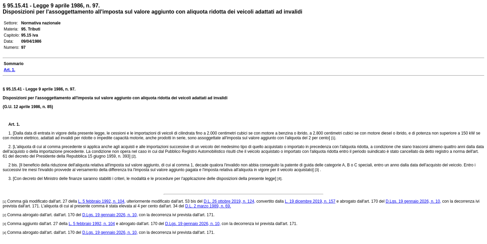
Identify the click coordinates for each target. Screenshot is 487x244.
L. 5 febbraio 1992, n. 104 (92, 223)
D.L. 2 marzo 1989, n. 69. (208, 206)
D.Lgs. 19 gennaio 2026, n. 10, (413, 201)
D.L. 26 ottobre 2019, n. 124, (229, 201)
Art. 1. (14, 124)
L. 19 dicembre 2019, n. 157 (310, 201)
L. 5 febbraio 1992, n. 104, (101, 201)
